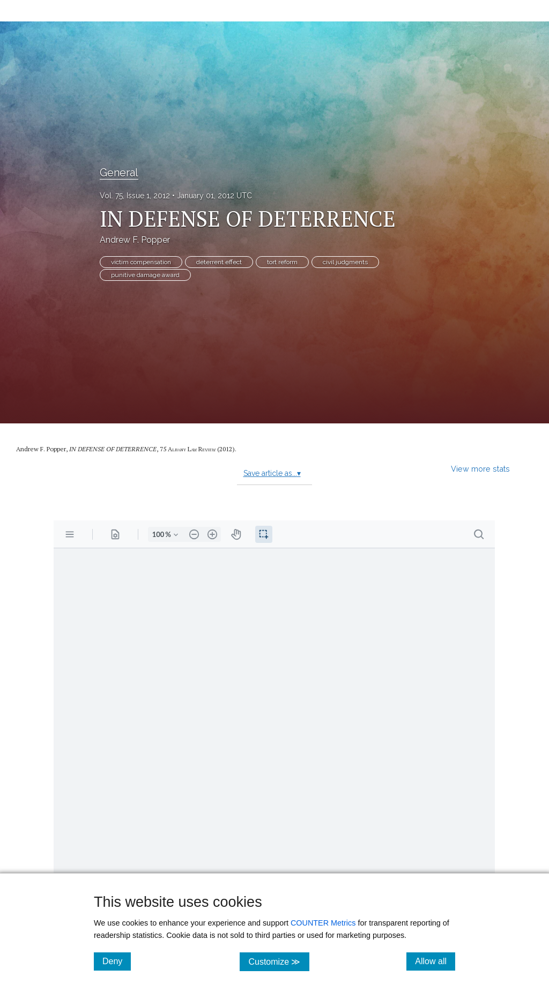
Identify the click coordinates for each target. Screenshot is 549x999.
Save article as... (272, 473)
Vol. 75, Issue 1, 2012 (135, 195)
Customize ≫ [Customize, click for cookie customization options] (278, 961)
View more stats (480, 468)
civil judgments (345, 262)
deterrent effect (219, 262)
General (119, 172)
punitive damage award (145, 275)
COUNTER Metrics (323, 923)
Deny (116, 961)
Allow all (435, 961)
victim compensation (141, 262)
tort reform (282, 262)
